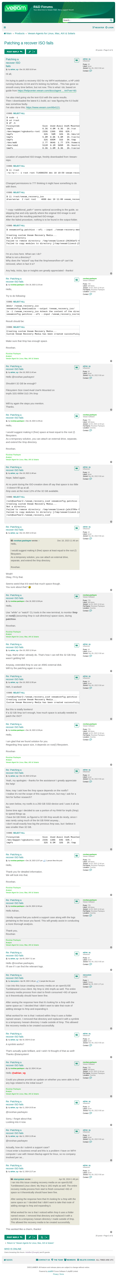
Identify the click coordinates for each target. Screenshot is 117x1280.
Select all (19, 113)
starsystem (87, 975)
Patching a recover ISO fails (28, 43)
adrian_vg (86, 59)
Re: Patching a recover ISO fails (14, 280)
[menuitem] (109, 27)
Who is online (12, 1249)
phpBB (50, 1271)
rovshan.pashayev (90, 278)
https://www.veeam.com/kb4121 (43, 107)
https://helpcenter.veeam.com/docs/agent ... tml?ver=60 (47, 90)
